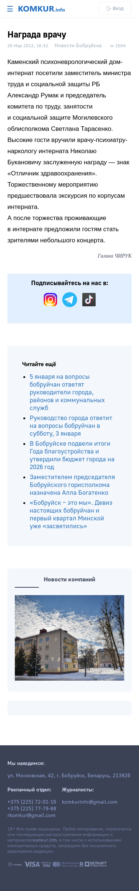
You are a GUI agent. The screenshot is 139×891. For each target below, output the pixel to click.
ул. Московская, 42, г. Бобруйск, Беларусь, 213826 (68, 775)
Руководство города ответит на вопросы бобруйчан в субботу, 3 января (71, 426)
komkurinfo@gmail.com (90, 802)
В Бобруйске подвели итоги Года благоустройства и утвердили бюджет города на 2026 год (72, 455)
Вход (115, 8)
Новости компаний (69, 579)
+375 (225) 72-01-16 (31, 802)
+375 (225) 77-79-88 (31, 809)
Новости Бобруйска (78, 45)
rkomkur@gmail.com (31, 815)
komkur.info (45, 840)
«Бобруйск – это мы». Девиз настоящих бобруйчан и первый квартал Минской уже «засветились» (71, 514)
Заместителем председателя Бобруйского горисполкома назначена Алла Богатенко (72, 485)
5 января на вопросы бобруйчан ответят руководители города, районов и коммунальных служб (67, 392)
